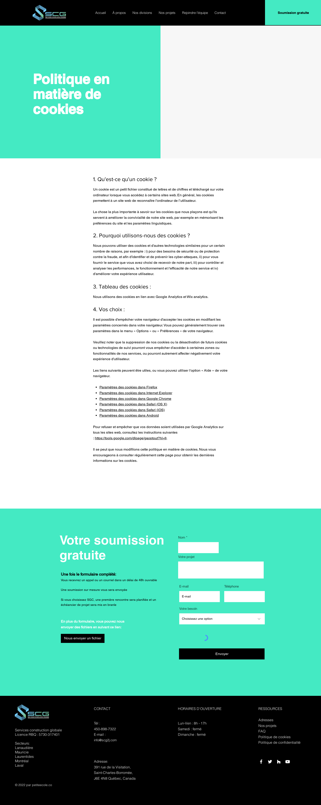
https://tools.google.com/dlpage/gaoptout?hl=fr (130, 438)
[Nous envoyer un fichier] (83, 638)
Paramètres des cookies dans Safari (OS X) (133, 404)
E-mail (183, 586)
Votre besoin (188, 608)
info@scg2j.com (105, 740)
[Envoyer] (222, 653)
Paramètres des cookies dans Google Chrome (135, 399)
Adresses (265, 720)
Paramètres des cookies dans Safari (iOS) (132, 410)
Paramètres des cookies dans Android (129, 415)
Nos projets (267, 725)
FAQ (261, 731)
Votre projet (186, 556)
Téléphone (231, 586)
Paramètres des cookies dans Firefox (128, 387)
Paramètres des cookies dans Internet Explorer (135, 393)
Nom (181, 537)
